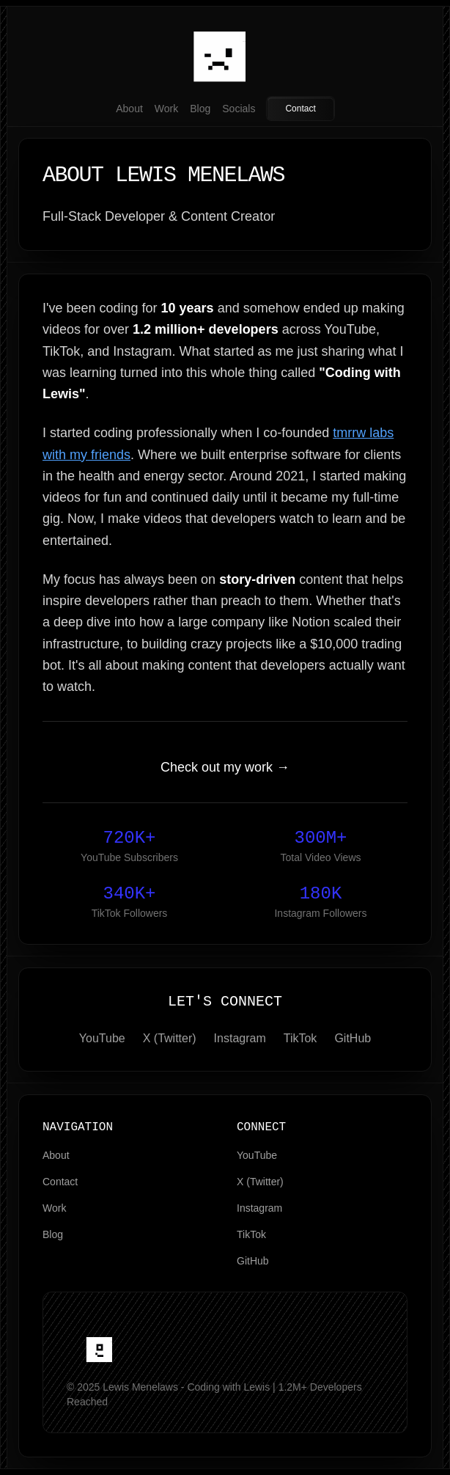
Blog (200, 108)
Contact (300, 108)
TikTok (300, 1038)
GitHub (352, 1038)
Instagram (240, 1038)
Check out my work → (225, 767)
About (129, 108)
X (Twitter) (169, 1038)
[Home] (225, 50)
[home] (102, 1348)
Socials (238, 108)
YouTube (102, 1038)
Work (166, 108)
